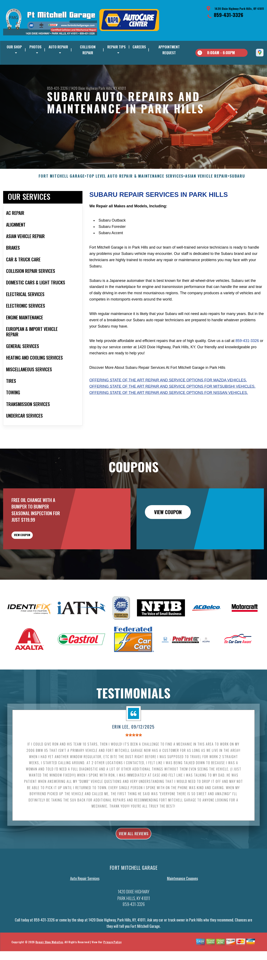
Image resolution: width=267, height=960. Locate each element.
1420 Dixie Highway (84, 88)
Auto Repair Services (84, 907)
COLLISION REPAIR (88, 49)
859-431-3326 (228, 14)
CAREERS (139, 46)
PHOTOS (35, 46)
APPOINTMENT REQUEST (169, 49)
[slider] (133, 761)
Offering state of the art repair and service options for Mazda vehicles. (168, 401)
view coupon (34, 558)
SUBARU (237, 196)
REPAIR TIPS (116, 46)
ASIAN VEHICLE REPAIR (206, 196)
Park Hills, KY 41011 (112, 88)
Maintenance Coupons (182, 907)
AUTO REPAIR (58, 46)
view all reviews (133, 861)
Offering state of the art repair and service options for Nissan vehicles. (168, 413)
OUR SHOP (14, 46)
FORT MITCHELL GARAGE (62, 196)
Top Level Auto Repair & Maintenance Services (135, 196)
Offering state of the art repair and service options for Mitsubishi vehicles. (172, 407)
